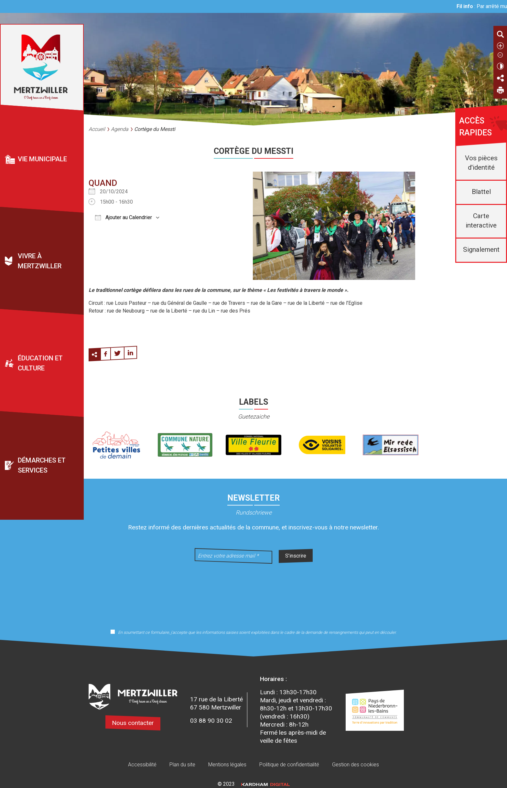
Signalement (481, 249)
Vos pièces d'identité (481, 162)
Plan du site (182, 764)
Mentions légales (227, 764)
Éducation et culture (40, 363)
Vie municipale (42, 159)
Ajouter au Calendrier (123, 217)
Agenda (119, 129)
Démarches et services (42, 465)
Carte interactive (481, 220)
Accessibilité (142, 764)
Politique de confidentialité (289, 764)
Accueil (97, 129)
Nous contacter (133, 723)
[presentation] (253, 592)
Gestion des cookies (355, 764)
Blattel (481, 192)
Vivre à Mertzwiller (39, 261)
